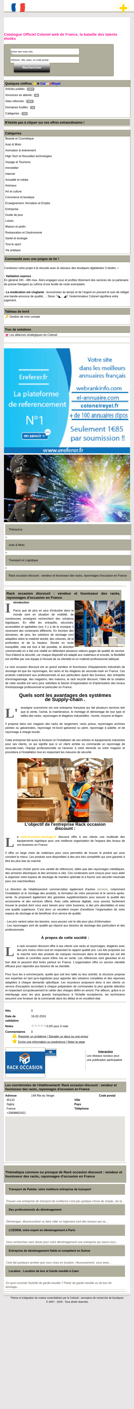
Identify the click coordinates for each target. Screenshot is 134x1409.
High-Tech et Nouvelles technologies (28, 156)
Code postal (107, 1095)
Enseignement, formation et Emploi (27, 203)
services (102, 889)
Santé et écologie (16, 238)
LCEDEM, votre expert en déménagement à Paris (42, 1230)
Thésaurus (15, 529)
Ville (77, 1099)
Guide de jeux (14, 214)
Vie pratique (13, 250)
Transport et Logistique (23, 560)
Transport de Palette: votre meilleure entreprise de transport (50, 1189)
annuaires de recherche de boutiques (102, 1297)
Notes (9, 1026)
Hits (8, 1010)
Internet (10, 173)
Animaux (10, 185)
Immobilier (12, 167)
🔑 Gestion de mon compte (22, 316)
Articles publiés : (19, 89)
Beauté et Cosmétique (19, 138)
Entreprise (11, 209)
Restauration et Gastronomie (23, 232)
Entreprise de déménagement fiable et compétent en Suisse (49, 1250)
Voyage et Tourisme (17, 162)
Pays (77, 1104)
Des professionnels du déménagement (35, 1209)
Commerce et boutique (19, 197)
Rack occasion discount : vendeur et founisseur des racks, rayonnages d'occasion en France (68, 575)
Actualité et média (16, 179)
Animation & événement (20, 150)
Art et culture (13, 191)
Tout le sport (13, 244)
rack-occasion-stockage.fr (38, 836)
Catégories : (16, 113)
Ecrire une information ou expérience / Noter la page (51, 1041)
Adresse (11, 1095)
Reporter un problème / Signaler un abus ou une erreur (53, 1036)
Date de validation (12, 1018)
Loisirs (9, 220)
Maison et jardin (15, 226)
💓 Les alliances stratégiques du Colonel (31, 334)
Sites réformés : (19, 101)
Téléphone (81, 1108)
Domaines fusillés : (20, 107)
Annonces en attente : (22, 95)
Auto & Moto (13, 144)
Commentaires (15, 1031)
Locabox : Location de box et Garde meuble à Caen (44, 1271)
